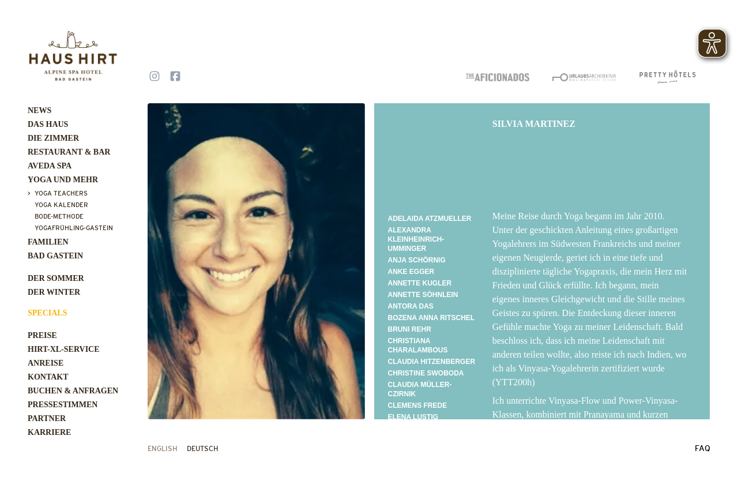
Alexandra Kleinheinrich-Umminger (416, 239)
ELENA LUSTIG (413, 417)
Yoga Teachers (61, 193)
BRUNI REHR (409, 329)
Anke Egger (411, 272)
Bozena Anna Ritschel (431, 318)
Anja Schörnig (417, 260)
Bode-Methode (59, 216)
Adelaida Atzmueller (430, 219)
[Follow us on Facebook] (175, 77)
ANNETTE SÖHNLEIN (423, 295)
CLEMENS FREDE (417, 405)
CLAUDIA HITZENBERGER (432, 362)
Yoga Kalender (61, 204)
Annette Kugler (420, 283)
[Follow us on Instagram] (154, 77)
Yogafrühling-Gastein (74, 227)
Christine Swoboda (426, 373)
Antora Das (411, 306)
